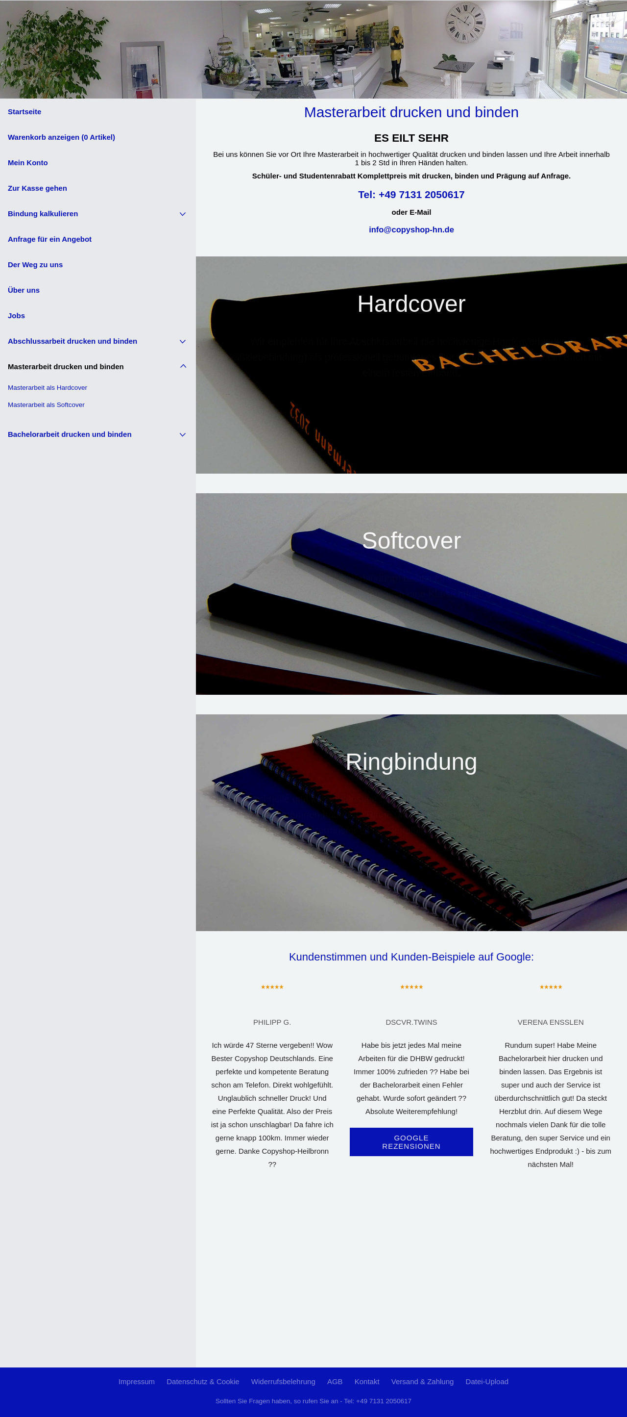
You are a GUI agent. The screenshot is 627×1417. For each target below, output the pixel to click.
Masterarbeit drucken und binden (66, 366)
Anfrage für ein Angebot (50, 239)
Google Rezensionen (411, 1142)
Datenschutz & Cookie (203, 1381)
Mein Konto (28, 162)
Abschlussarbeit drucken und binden (72, 341)
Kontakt (367, 1381)
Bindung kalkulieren (43, 213)
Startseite (24, 111)
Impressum (137, 1381)
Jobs (16, 315)
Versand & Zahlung (422, 1381)
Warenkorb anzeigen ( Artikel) (61, 137)
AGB (335, 1381)
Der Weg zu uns (35, 264)
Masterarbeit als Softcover (46, 404)
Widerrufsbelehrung (283, 1381)
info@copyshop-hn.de (411, 229)
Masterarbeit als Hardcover (47, 387)
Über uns (24, 290)
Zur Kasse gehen (37, 188)
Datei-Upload (487, 1381)
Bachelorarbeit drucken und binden (70, 434)
